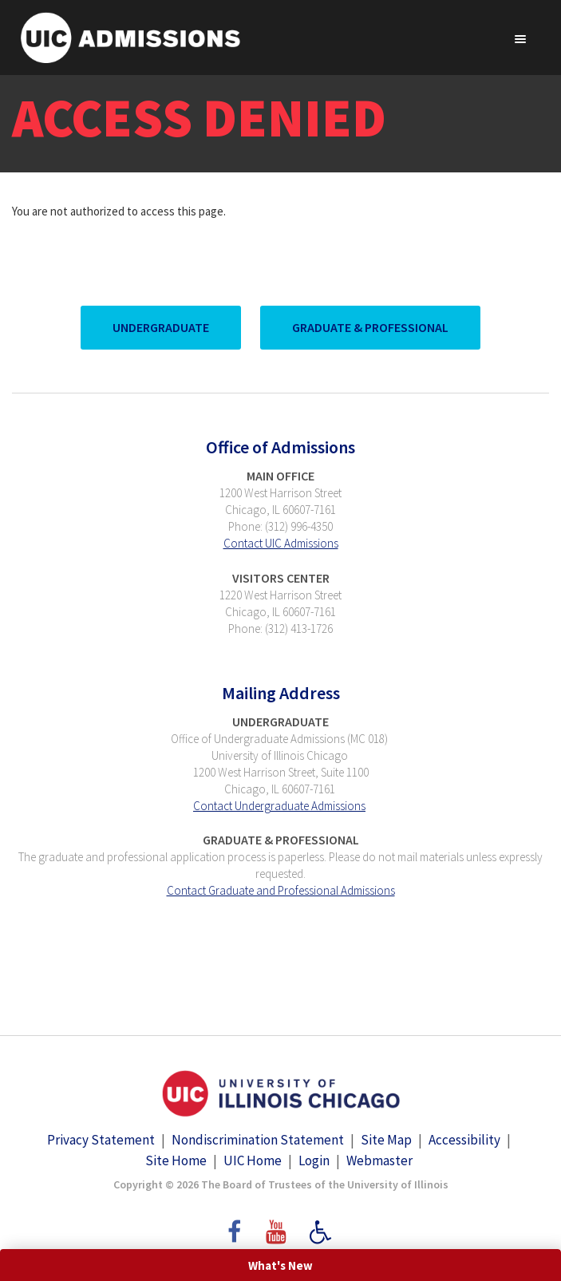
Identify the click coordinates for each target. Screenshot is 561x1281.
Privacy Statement (101, 1140)
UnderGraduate (161, 327)
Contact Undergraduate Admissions (279, 805)
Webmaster (379, 1160)
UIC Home (252, 1160)
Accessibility (464, 1140)
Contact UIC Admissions (280, 543)
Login (314, 1160)
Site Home (176, 1160)
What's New (280, 1265)
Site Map (386, 1140)
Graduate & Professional (370, 327)
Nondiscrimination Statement (258, 1140)
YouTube (278, 1224)
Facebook (233, 1224)
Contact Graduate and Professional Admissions (281, 890)
